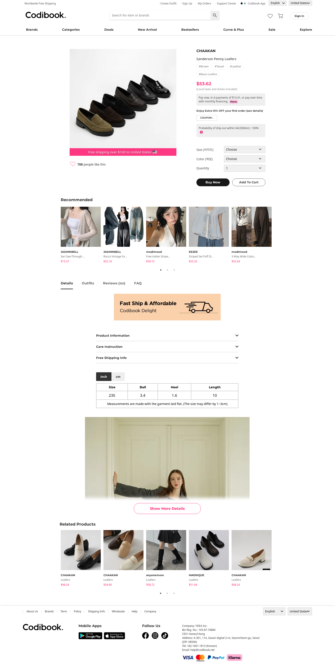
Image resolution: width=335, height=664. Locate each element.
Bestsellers (190, 30)
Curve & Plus (233, 30)
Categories (71, 30)
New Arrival (147, 30)
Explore (306, 30)
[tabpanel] (82, 235)
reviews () (114, 283)
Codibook (46, 14)
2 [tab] (167, 270)
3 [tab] (174, 270)
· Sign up (186, 3)
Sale (271, 30)
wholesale (118, 611)
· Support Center (226, 3)
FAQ (138, 283)
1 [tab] (161, 270)
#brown (204, 66)
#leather (235, 66)
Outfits (88, 283)
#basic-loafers (208, 74)
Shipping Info (96, 611)
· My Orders (204, 3)
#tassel (219, 66)
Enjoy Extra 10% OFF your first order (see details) (229, 110)
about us (32, 611)
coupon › (206, 117)
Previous (57, 235)
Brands (32, 30)
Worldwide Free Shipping (40, 3)
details (67, 283)
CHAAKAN (206, 51)
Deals (108, 30)
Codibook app (256, 3)
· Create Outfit (168, 3)
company (150, 611)
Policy (77, 611)
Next (277, 235)
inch (104, 377)
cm (118, 377)
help (134, 611)
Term (64, 611)
